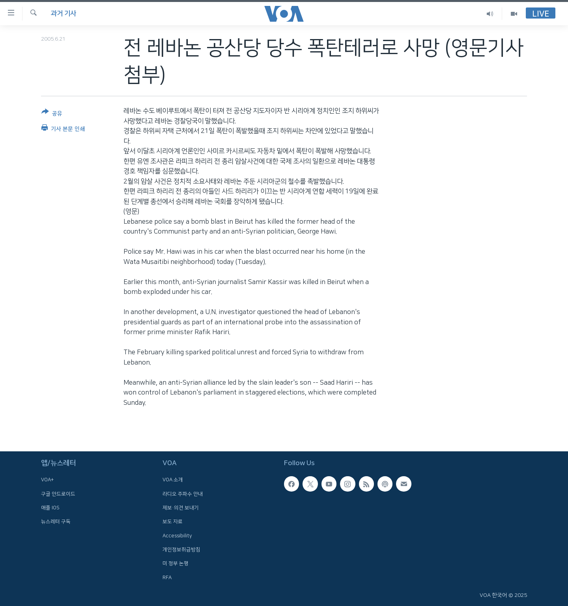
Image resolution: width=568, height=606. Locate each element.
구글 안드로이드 (58, 493)
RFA (167, 577)
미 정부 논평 (176, 563)
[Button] (51, 114)
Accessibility (177, 535)
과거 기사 (63, 13)
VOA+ (47, 480)
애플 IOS (50, 508)
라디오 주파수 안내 (183, 493)
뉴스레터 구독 (56, 521)
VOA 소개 (173, 480)
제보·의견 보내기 (181, 508)
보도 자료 (173, 521)
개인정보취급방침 (181, 549)
